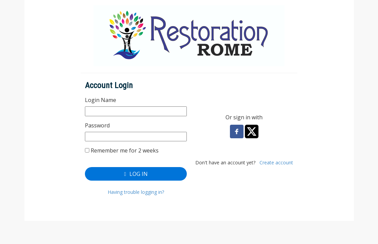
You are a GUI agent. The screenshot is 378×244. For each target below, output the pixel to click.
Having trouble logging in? (136, 192)
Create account (276, 162)
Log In (136, 174)
